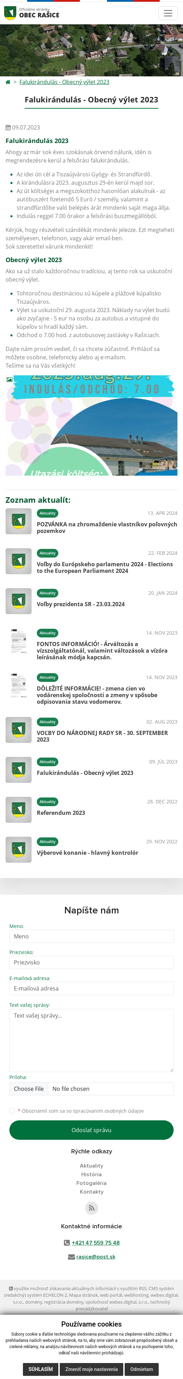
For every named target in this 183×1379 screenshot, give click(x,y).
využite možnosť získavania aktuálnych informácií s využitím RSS (78, 1288)
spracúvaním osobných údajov (108, 1111)
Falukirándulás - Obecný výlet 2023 (64, 82)
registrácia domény (63, 1302)
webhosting (136, 1295)
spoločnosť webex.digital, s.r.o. (116, 1302)
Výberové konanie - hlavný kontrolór (87, 852)
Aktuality (91, 1166)
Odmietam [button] (141, 1369)
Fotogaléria (91, 1183)
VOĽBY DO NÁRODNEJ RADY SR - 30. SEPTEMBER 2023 (102, 736)
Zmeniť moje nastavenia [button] (91, 1369)
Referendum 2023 (61, 813)
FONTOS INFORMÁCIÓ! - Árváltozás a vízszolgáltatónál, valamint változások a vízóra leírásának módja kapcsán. (102, 650)
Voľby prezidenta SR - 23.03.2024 (81, 604)
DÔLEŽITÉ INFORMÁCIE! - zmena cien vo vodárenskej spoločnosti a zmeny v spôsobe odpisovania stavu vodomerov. (97, 695)
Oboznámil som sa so (81, 1111)
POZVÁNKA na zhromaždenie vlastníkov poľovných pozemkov (107, 527)
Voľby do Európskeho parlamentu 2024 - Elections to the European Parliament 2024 (105, 567)
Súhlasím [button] (40, 1369)
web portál (111, 1295)
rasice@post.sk (95, 1257)
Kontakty (91, 1192)
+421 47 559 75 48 (96, 1243)
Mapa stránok (83, 1295)
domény (33, 1302)
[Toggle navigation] (168, 13)
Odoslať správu (91, 1130)
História (91, 1174)
